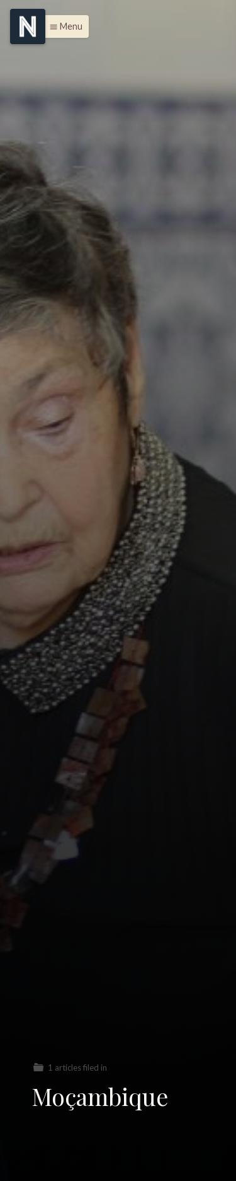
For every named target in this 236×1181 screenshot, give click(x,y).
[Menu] (27, 26)
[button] (63, 26)
